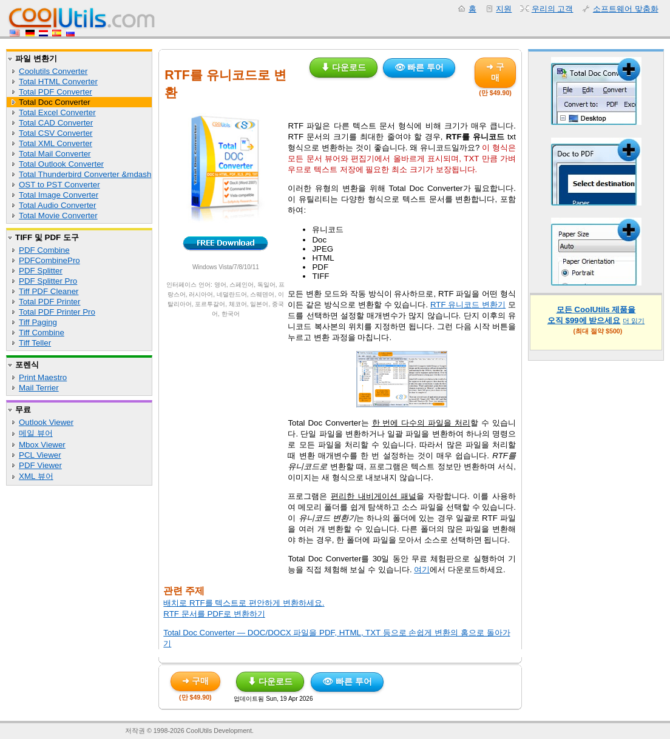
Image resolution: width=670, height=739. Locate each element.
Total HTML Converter (58, 81)
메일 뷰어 (36, 433)
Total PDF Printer (49, 301)
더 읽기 (634, 320)
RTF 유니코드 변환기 (468, 304)
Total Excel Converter (57, 112)
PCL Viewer (40, 455)
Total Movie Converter (58, 215)
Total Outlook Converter (61, 164)
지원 (504, 8)
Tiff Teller (35, 342)
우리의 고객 (553, 8)
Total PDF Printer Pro (57, 311)
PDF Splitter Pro (48, 281)
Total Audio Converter (57, 205)
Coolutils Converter (53, 71)
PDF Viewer (40, 465)
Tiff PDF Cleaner (49, 291)
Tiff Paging (38, 322)
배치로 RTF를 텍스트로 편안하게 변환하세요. (243, 602)
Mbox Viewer (42, 444)
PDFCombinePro (49, 260)
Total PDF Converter (55, 91)
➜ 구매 (495, 72)
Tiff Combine (41, 332)
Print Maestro (43, 377)
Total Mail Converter (55, 153)
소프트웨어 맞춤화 (625, 8)
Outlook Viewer (46, 422)
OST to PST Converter (59, 184)
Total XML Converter (55, 143)
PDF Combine (44, 250)
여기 (422, 569)
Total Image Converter (58, 194)
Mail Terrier (39, 387)
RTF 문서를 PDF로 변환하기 (214, 613)
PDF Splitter (41, 270)
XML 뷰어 (36, 476)
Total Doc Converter (54, 102)
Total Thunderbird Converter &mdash (85, 174)
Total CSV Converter (55, 133)
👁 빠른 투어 (419, 67)
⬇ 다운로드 (343, 67)
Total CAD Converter (56, 122)
